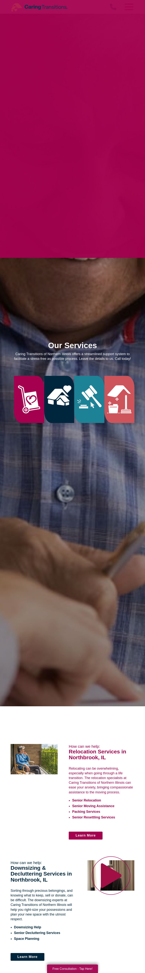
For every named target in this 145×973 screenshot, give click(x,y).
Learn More (86, 835)
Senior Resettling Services (93, 817)
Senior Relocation (86, 800)
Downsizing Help (27, 927)
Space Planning (26, 939)
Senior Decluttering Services (37, 933)
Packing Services (86, 812)
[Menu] (128, 7)
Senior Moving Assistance (93, 806)
